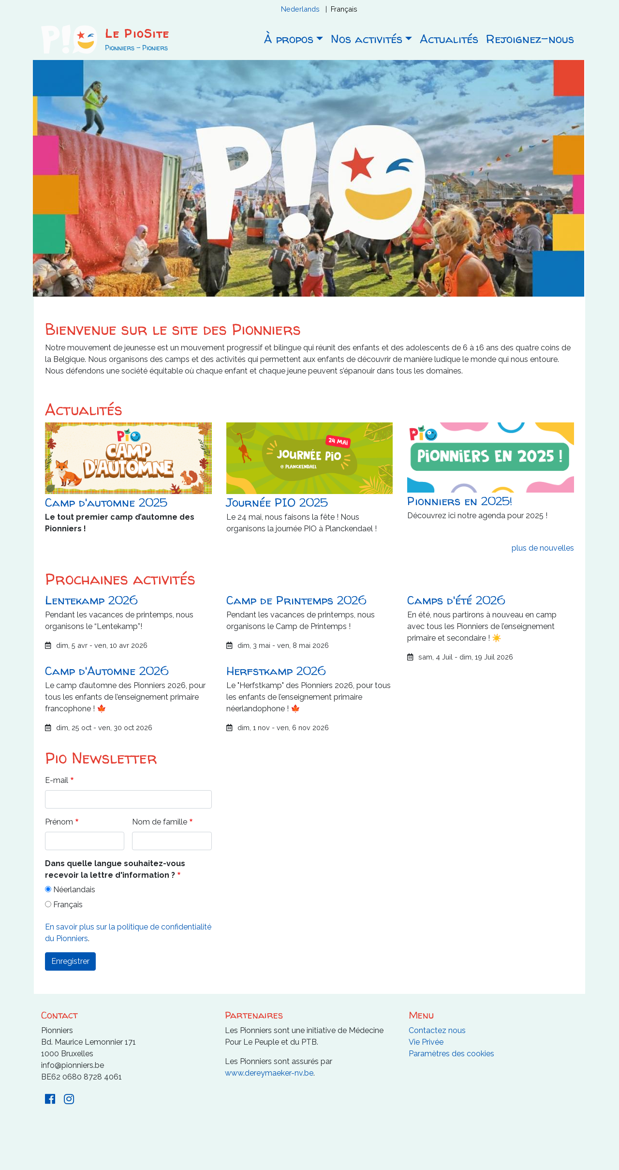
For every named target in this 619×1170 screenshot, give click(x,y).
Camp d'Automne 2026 (106, 671)
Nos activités (366, 39)
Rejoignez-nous (530, 39)
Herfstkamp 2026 (275, 671)
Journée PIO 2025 (277, 502)
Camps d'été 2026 (456, 600)
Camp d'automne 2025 (106, 502)
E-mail (56, 780)
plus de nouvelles (543, 548)
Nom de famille (159, 821)
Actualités (449, 39)
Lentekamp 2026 (91, 600)
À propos (288, 39)
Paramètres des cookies (451, 1053)
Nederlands (300, 9)
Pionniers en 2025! (460, 501)
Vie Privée (426, 1042)
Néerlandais (74, 889)
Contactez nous (437, 1030)
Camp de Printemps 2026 (296, 600)
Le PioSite (137, 34)
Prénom (59, 821)
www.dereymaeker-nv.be (269, 1073)
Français (344, 9)
